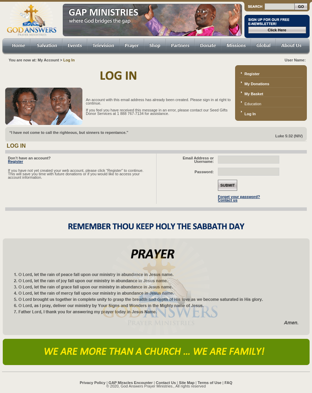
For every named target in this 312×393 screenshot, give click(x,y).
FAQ (228, 383)
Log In (250, 114)
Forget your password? (239, 197)
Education (252, 104)
